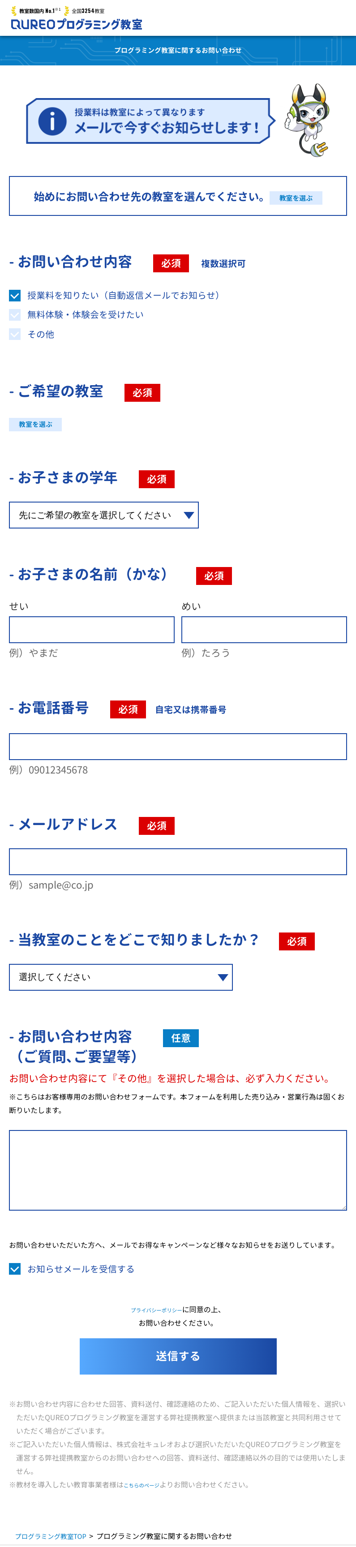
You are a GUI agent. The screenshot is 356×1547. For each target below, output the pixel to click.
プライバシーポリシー (157, 1311)
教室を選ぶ (296, 196)
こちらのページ (149, 1486)
